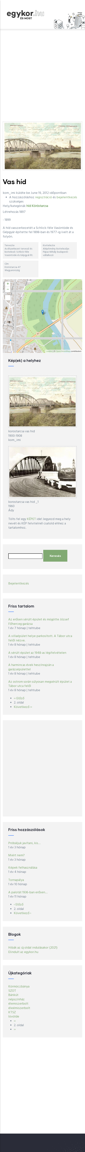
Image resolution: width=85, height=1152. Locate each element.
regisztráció (43, 197)
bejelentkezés (66, 197)
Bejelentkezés (18, 583)
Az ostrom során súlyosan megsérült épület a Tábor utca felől (40, 684)
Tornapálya (16, 880)
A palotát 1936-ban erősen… (28, 892)
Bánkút (13, 995)
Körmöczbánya (18, 986)
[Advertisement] (42, 73)
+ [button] (8, 284)
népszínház (16, 999)
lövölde (13, 1016)
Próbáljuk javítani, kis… (24, 843)
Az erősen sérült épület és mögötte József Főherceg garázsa (38, 621)
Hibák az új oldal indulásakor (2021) (32, 947)
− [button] (8, 289)
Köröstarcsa (40, 206)
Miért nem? (16, 855)
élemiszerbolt (18, 1003)
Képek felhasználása (22, 867)
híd (28, 206)
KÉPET (31, 519)
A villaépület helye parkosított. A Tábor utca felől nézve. (40, 638)
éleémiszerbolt (19, 1008)
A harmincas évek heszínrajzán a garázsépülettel (31, 667)
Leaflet (49, 351)
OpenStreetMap (63, 351)
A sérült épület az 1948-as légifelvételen (37, 653)
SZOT (12, 991)
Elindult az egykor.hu (23, 952)
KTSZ (12, 1012)
